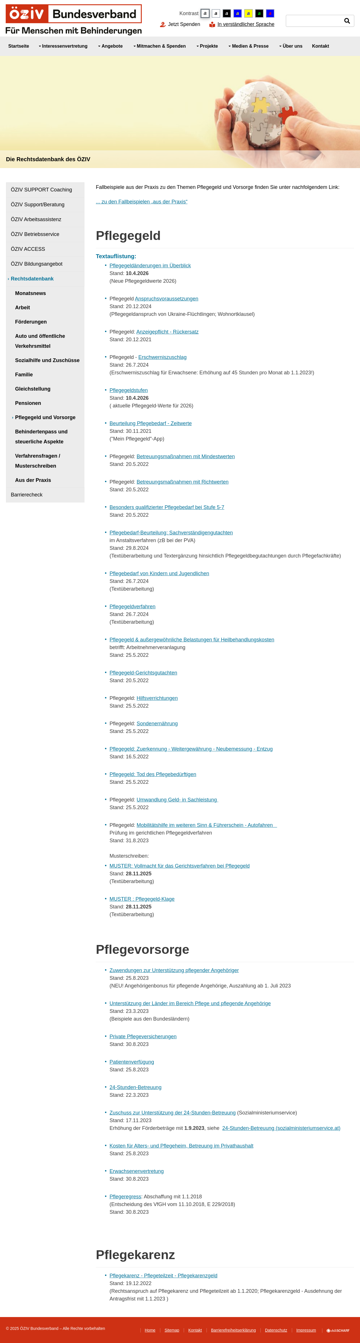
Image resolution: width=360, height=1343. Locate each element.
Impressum (306, 1330)
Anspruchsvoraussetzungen (166, 299)
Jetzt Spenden (184, 24)
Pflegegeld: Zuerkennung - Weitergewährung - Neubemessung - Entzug (191, 749)
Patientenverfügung (132, 1062)
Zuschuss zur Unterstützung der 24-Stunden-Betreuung (173, 1113)
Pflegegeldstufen (129, 390)
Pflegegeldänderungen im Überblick (150, 265)
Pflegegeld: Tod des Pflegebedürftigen (153, 774)
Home (150, 1330)
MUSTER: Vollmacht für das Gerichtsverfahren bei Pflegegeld (180, 866)
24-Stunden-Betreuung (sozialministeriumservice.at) (281, 1128)
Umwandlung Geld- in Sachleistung (177, 800)
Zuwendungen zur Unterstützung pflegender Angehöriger (174, 970)
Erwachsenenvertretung (137, 1171)
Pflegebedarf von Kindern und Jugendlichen (159, 573)
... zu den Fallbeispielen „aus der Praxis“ (141, 202)
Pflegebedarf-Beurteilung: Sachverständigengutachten (171, 533)
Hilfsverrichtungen (157, 698)
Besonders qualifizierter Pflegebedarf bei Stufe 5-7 (167, 507)
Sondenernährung (157, 723)
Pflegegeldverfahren (132, 606)
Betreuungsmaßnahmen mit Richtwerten (182, 482)
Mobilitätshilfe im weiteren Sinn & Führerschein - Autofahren (207, 825)
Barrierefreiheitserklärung (233, 1330)
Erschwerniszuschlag (162, 357)
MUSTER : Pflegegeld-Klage (142, 899)
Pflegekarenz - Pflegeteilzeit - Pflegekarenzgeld (163, 1276)
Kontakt (195, 1330)
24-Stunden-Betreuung (135, 1087)
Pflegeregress (125, 1196)
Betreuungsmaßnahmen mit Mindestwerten (186, 456)
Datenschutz (276, 1330)
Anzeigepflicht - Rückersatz (167, 332)
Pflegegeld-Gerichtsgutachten (143, 673)
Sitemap (172, 1330)
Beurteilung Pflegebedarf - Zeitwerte (151, 423)
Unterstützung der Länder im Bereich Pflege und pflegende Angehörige (190, 1003)
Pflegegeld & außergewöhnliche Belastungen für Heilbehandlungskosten (192, 640)
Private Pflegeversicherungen (143, 1036)
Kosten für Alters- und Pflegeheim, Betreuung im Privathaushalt (181, 1146)
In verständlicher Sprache (245, 24)
